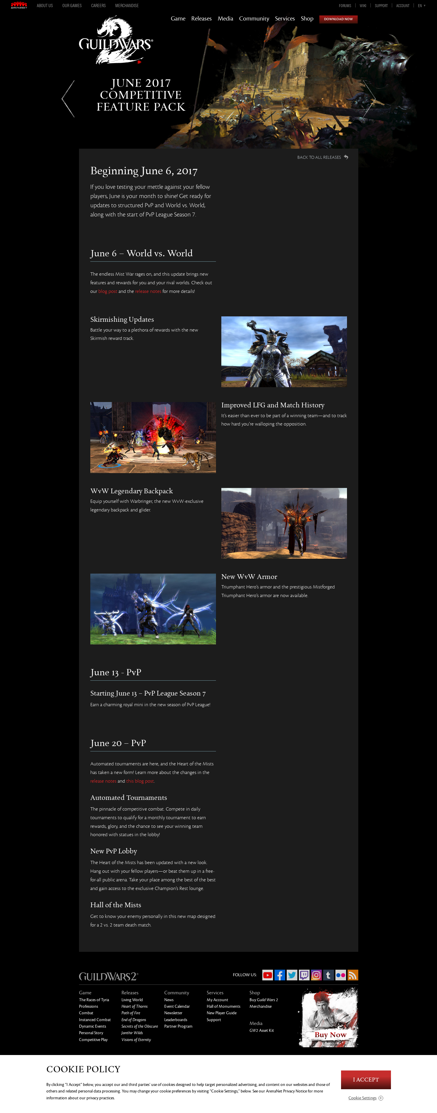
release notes (148, 291)
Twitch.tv (304, 975)
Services (285, 18)
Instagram (316, 975)
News (168, 999)
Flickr (340, 975)
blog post (107, 291)
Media (225, 18)
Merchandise (127, 5)
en (420, 5)
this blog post (140, 781)
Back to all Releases (319, 157)
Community (254, 18)
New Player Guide (221, 1012)
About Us (45, 5)
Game (178, 18)
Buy (264, 999)
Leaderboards (175, 1019)
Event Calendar (177, 1006)
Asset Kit (262, 1030)
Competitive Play (93, 1039)
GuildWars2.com (116, 46)
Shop (307, 18)
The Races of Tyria (94, 999)
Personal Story (91, 1032)
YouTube (267, 975)
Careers (98, 5)
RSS (353, 975)
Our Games (72, 5)
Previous (68, 98)
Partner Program (178, 1026)
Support (381, 5)
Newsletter (173, 1012)
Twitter (292, 975)
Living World (132, 999)
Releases (201, 18)
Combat (86, 1012)
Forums (345, 5)
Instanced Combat (95, 1019)
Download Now (338, 19)
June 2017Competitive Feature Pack (140, 95)
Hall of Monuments (223, 1006)
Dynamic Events (92, 1026)
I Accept (366, 1079)
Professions (88, 1006)
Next (369, 98)
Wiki (363, 5)
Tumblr (328, 975)
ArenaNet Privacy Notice (286, 1091)
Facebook (279, 975)
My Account (217, 999)
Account (402, 5)
